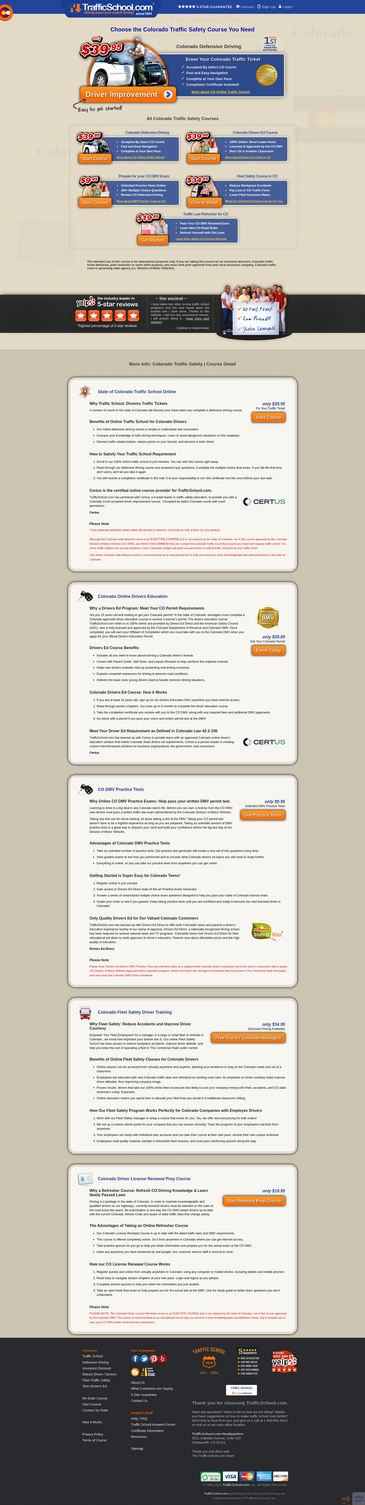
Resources (139, 1437)
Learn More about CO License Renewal (201, 238)
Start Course (95, 158)
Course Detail (204, 202)
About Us (138, 1382)
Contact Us (139, 1401)
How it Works (92, 1422)
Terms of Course (94, 1440)
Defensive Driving (95, 1362)
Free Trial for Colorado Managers (248, 1038)
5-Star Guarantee (144, 1395)
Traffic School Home (111, 9)
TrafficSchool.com (236, 1485)
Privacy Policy (92, 1434)
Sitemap (137, 1448)
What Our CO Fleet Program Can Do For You (254, 201)
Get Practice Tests (263, 815)
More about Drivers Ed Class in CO (248, 157)
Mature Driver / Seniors (99, 1374)
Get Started (153, 240)
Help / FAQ (139, 1418)
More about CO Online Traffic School (220, 92)
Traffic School (92, 1356)
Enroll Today (268, 650)
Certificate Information (147, 1431)
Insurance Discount (96, 1368)
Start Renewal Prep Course (254, 1201)
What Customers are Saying (152, 1388)
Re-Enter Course (95, 1398)
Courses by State (95, 1410)
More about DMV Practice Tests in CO (141, 201)
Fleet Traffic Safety (96, 1380)
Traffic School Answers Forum (153, 1424)
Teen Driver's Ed (94, 1386)
